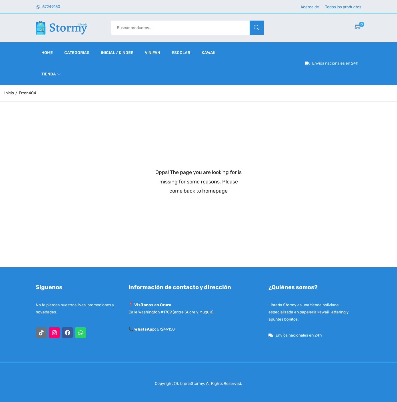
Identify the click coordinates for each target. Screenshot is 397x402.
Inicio (9, 93)
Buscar (256, 27)
